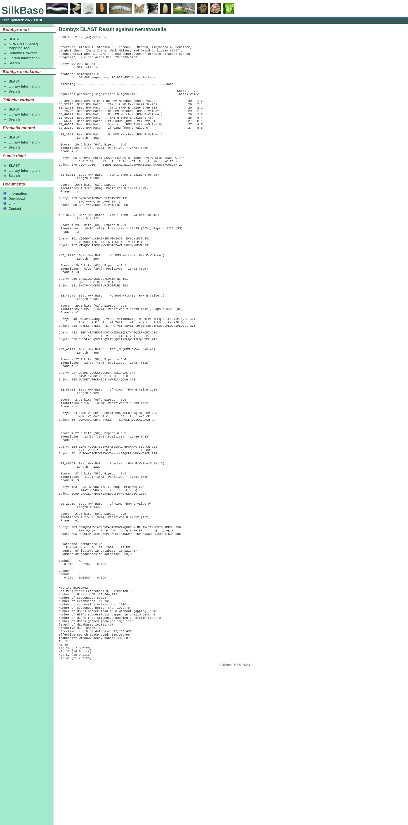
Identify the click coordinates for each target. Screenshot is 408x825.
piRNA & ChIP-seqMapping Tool (23, 46)
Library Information (23, 58)
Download (16, 199)
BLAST (14, 39)
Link (11, 204)
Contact (14, 209)
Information (17, 194)
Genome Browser (22, 53)
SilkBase (22, 10)
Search (14, 63)
